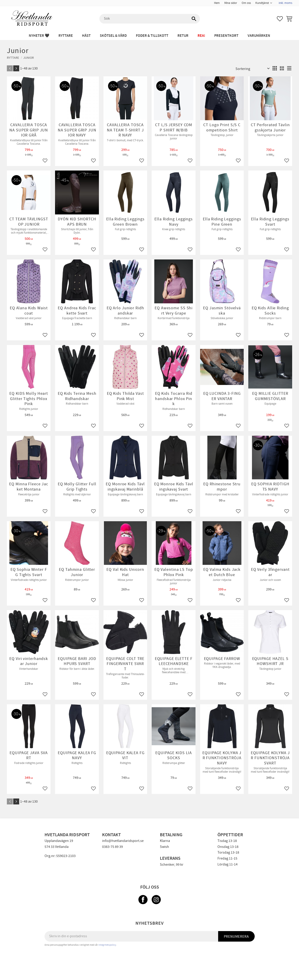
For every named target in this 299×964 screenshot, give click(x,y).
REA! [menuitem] (201, 35)
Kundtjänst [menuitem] (262, 3)
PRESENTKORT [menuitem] (226, 35)
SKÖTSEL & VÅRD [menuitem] (113, 35)
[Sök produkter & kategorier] (149, 19)
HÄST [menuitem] (86, 35)
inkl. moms (285, 3)
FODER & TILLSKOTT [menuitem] (152, 35)
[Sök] (194, 19)
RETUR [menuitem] (182, 35)
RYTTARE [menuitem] (65, 35)
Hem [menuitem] (217, 3)
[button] (280, 19)
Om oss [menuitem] (246, 3)
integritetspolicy (107, 945)
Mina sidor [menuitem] (230, 3)
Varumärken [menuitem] (259, 35)
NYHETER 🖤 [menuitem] (39, 35)
